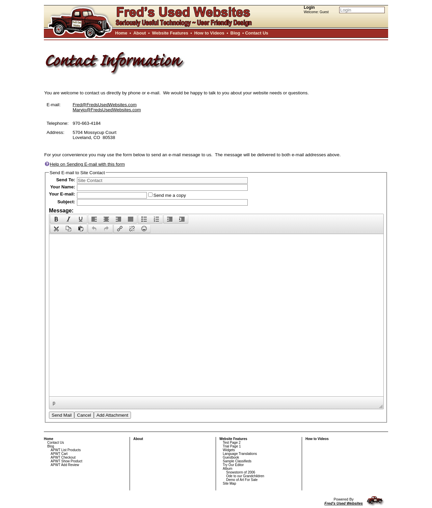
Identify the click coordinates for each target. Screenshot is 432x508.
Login (309, 7)
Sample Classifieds (237, 461)
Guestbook (231, 457)
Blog (235, 33)
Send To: (65, 179)
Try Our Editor (233, 465)
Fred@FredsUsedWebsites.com (105, 104)
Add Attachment (112, 415)
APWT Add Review (65, 465)
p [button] (54, 403)
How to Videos (209, 33)
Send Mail (62, 415)
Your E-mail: (62, 194)
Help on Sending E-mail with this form (84, 164)
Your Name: (62, 186)
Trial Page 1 (232, 446)
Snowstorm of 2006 (240, 472)
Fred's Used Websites (343, 503)
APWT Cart (59, 454)
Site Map (229, 483)
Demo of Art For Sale (242, 480)
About (139, 33)
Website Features (170, 33)
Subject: (66, 201)
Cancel (84, 415)
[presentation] (56, 219)
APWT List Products (66, 450)
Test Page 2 (232, 442)
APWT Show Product (66, 461)
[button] (56, 219)
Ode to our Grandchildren (245, 476)
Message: (61, 210)
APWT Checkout (63, 457)
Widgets (229, 450)
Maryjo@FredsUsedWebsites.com (107, 109)
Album (227, 468)
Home (121, 33)
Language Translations (240, 454)
